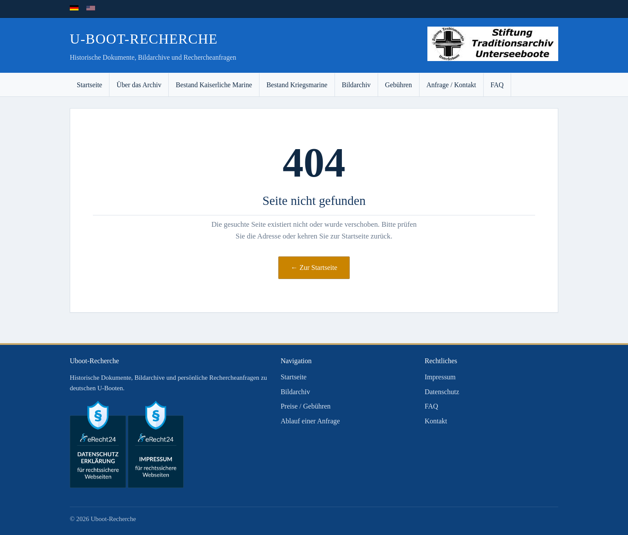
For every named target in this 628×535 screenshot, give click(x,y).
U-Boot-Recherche (144, 39)
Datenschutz (442, 391)
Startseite (89, 85)
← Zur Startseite (314, 267)
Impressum (440, 377)
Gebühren (398, 85)
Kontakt (436, 421)
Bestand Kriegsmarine (297, 85)
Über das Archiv (138, 85)
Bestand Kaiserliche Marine (214, 85)
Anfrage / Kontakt (451, 85)
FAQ (497, 85)
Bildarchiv (356, 85)
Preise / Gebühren (305, 406)
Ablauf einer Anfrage (310, 421)
